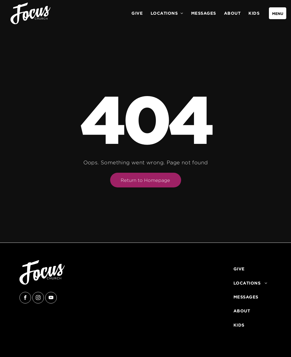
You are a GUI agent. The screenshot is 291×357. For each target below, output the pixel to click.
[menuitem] (137, 13)
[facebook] (25, 298)
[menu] (277, 13)
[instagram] (38, 298)
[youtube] (51, 298)
